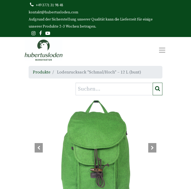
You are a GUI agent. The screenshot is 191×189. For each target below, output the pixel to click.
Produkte (41, 72)
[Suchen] (157, 89)
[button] (39, 148)
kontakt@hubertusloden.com (53, 12)
